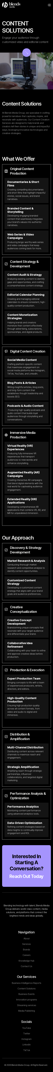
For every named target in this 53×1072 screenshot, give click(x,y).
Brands (26, 960)
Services (26, 954)
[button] (49, 5)
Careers (27, 965)
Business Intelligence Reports (26, 996)
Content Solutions (27, 1001)
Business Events (27, 1007)
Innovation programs (26, 1012)
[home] (11, 5)
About (27, 949)
